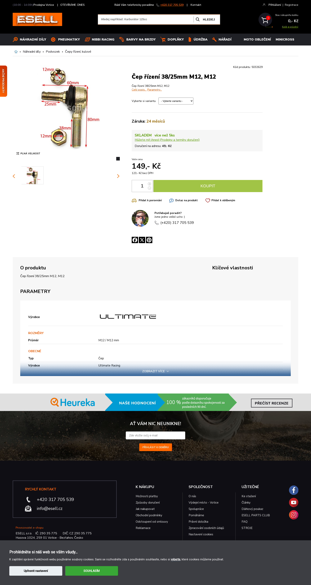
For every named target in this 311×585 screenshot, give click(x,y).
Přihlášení (275, 5)
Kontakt (196, 5)
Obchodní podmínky (149, 515)
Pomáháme (196, 515)
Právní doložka (198, 522)
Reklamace (143, 528)
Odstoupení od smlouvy (152, 522)
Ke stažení (249, 496)
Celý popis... (139, 90)
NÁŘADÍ (225, 39)
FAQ (245, 522)
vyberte (175, 559)
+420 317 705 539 (171, 5)
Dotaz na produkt (186, 200)
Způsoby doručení (148, 503)
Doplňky (176, 39)
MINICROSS (285, 39)
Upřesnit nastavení (36, 571)
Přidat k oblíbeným (223, 200)
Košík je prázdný (290, 26)
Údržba (200, 39)
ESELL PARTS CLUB (256, 515)
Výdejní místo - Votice (204, 503)
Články (246, 503)
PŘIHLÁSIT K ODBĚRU (155, 447)
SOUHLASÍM (92, 571)
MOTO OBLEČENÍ (257, 39)
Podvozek (53, 51)
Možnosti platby (147, 496)
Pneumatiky (69, 39)
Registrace (291, 5)
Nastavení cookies (201, 534)
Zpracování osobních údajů (206, 528)
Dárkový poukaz (252, 509)
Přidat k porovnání (150, 200)
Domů (16, 51)
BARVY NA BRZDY (141, 39)
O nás (192, 496)
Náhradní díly (33, 39)
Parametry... (154, 90)
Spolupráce (196, 509)
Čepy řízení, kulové (78, 51)
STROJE (247, 528)
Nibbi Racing (103, 39)
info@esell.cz (49, 509)
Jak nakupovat (145, 509)
